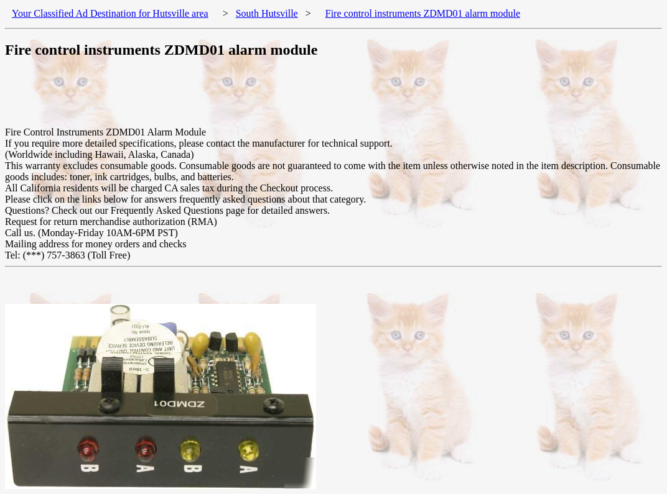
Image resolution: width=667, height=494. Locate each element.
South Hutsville (267, 13)
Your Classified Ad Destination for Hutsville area (110, 13)
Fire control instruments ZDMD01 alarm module (422, 13)
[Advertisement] (231, 99)
